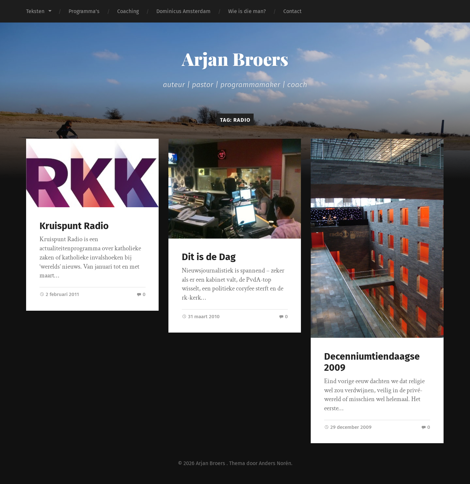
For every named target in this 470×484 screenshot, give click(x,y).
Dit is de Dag (209, 257)
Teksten (35, 11)
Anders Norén (275, 463)
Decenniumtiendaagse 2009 (372, 362)
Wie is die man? (247, 11)
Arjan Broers (235, 58)
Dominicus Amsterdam (183, 11)
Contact (292, 11)
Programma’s (84, 11)
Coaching (128, 11)
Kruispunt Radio (74, 226)
